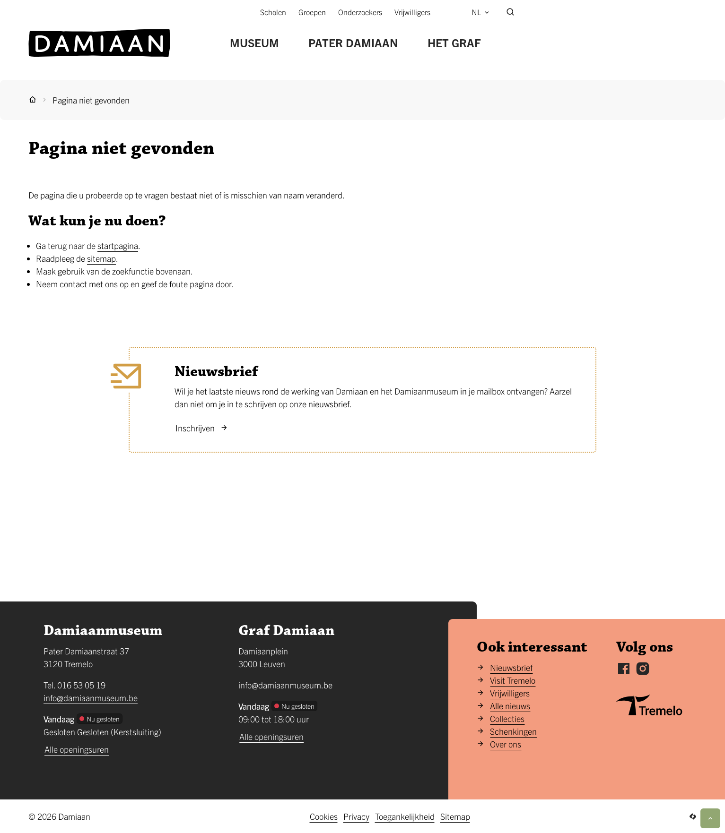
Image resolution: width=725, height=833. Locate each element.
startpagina (117, 245)
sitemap (101, 258)
